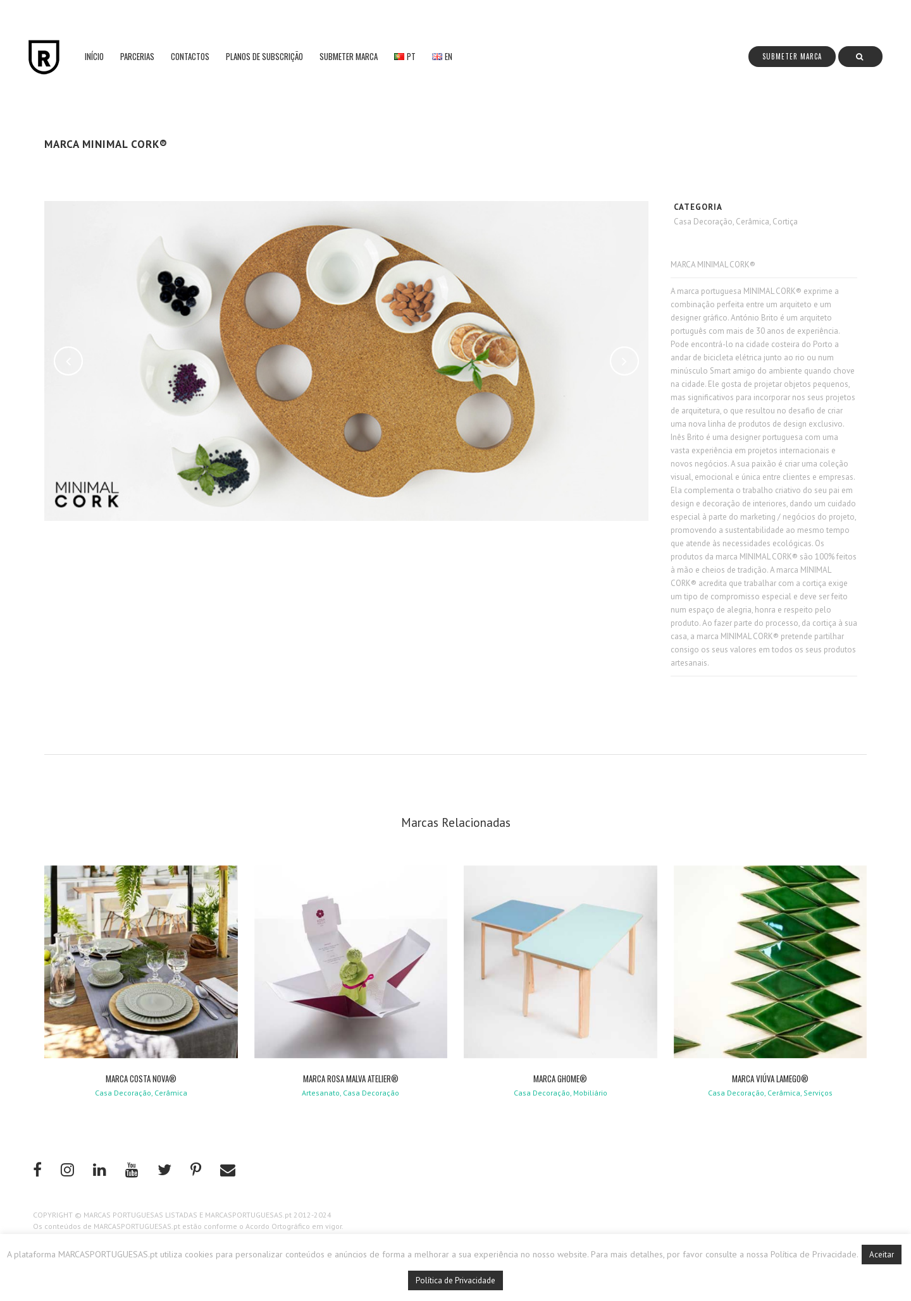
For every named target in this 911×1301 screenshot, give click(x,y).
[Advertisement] (352, 625)
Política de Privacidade (455, 1280)
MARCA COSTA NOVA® (141, 1078)
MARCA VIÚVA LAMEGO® (770, 1078)
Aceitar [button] (881, 1254)
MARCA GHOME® (560, 1078)
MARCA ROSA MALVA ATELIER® (351, 1078)
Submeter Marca (792, 56)
